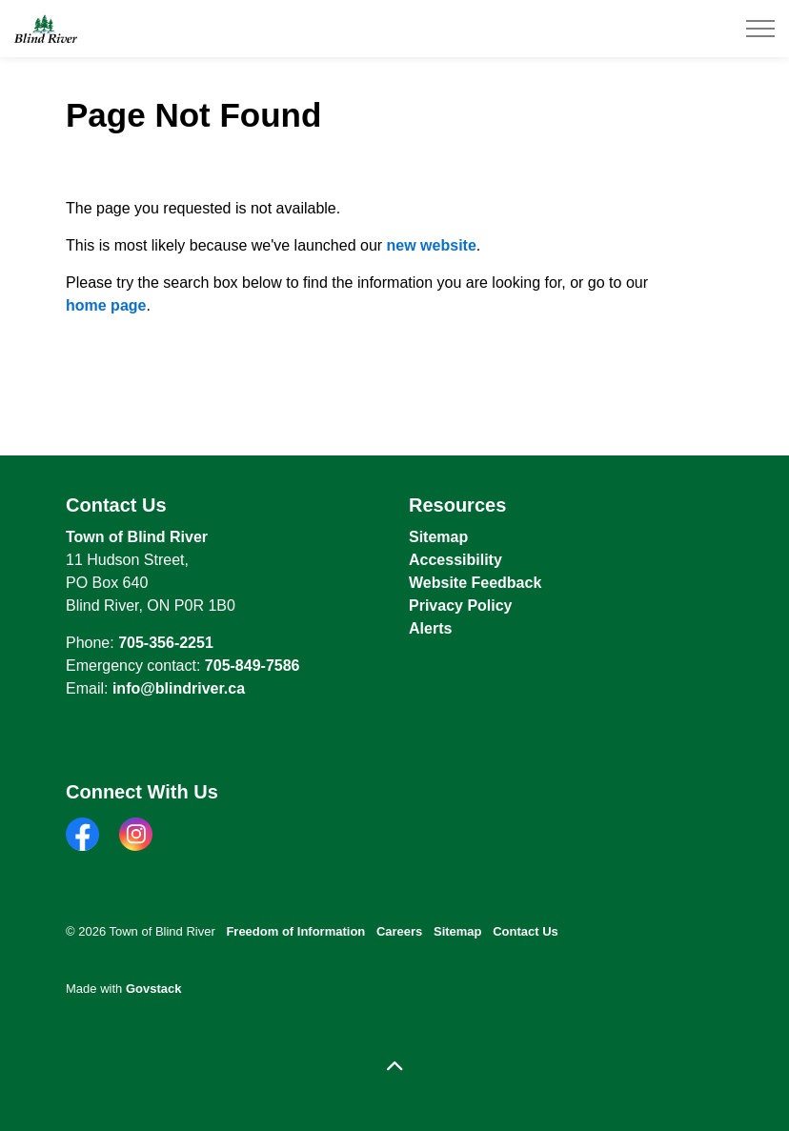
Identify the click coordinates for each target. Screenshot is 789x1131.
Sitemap (438, 537)
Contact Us (525, 931)
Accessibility (455, 560)
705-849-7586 (252, 665)
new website (431, 245)
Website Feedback (475, 583)
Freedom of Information (295, 931)
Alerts (430, 628)
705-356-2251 (165, 643)
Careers (399, 931)
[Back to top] (394, 1066)
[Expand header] (760, 28)
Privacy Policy (461, 605)
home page (106, 305)
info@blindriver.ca (178, 688)
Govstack (154, 988)
